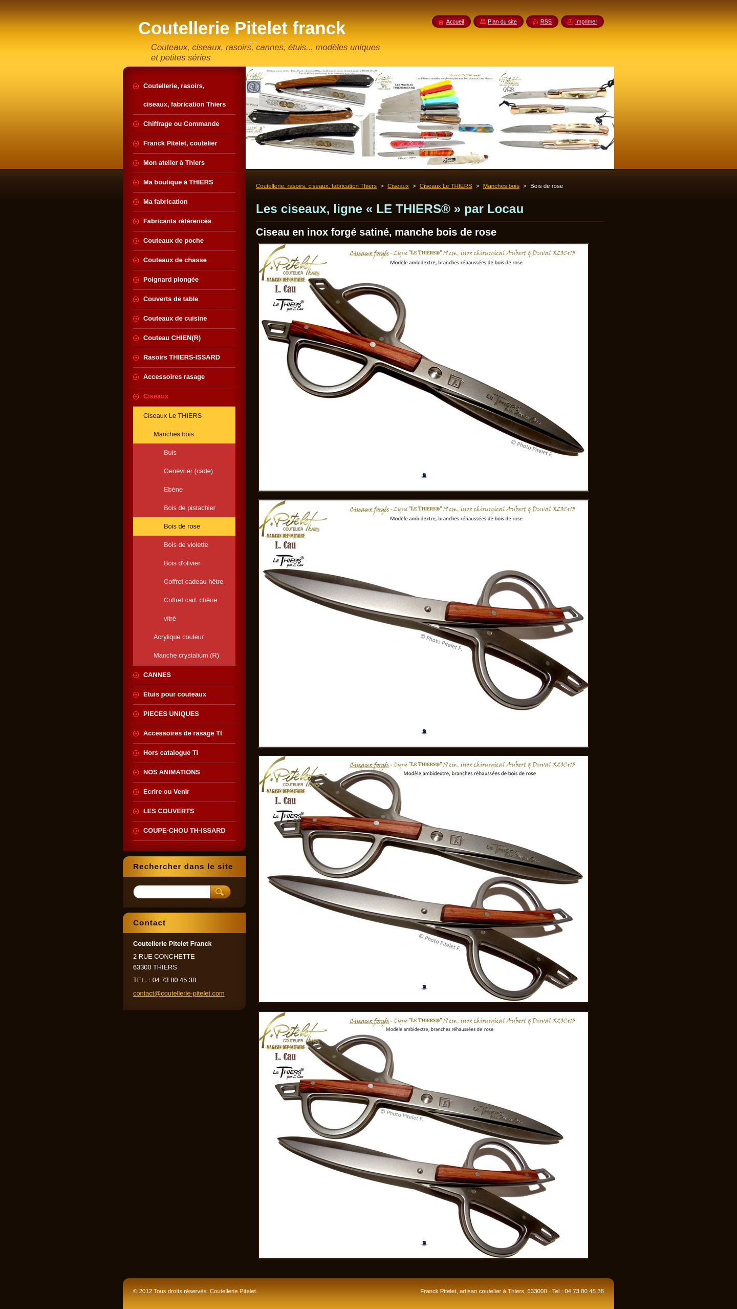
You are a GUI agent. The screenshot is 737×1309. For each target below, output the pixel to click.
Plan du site (502, 21)
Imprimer (586, 21)
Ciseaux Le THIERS (446, 186)
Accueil (455, 21)
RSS (546, 21)
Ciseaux (398, 186)
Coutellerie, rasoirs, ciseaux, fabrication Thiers (316, 186)
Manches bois (501, 186)
